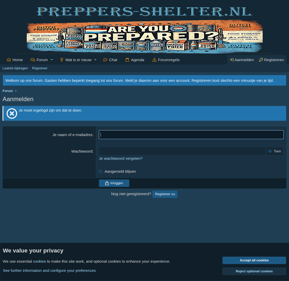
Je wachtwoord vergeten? (120, 158)
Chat (113, 60)
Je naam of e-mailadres (72, 134)
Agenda (137, 60)
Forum (42, 60)
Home (18, 60)
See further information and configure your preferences (49, 270)
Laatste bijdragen (15, 68)
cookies (39, 261)
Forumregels (168, 60)
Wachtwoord (81, 151)
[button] (51, 59)
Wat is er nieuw (78, 60)
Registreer (39, 68)
